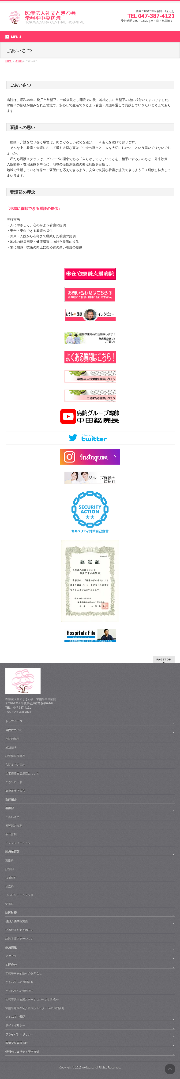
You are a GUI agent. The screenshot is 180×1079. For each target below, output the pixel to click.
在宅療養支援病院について (22, 773)
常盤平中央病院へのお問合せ (23, 973)
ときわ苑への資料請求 (19, 991)
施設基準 (11, 747)
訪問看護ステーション (19, 938)
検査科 (9, 886)
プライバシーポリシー (19, 1034)
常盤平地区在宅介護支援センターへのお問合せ (34, 1008)
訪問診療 (11, 912)
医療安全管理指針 (16, 1043)
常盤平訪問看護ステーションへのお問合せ (32, 999)
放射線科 (11, 877)
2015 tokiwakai (84, 1067)
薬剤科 (9, 860)
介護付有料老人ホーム (19, 930)
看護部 (9, 808)
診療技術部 (12, 851)
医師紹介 (11, 799)
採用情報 (11, 947)
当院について (13, 730)
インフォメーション (18, 843)
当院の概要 (12, 738)
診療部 (9, 869)
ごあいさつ (12, 817)
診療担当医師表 (15, 756)
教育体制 (11, 834)
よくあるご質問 (15, 1016)
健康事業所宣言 (15, 790)
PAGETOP (163, 659)
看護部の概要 (13, 825)
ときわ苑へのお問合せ (19, 982)
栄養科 (9, 904)
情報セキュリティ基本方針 (22, 1051)
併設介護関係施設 (16, 921)
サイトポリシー (15, 1025)
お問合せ (11, 964)
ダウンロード (13, 782)
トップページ (13, 721)
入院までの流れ (15, 764)
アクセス (11, 956)
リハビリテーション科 (19, 895)
